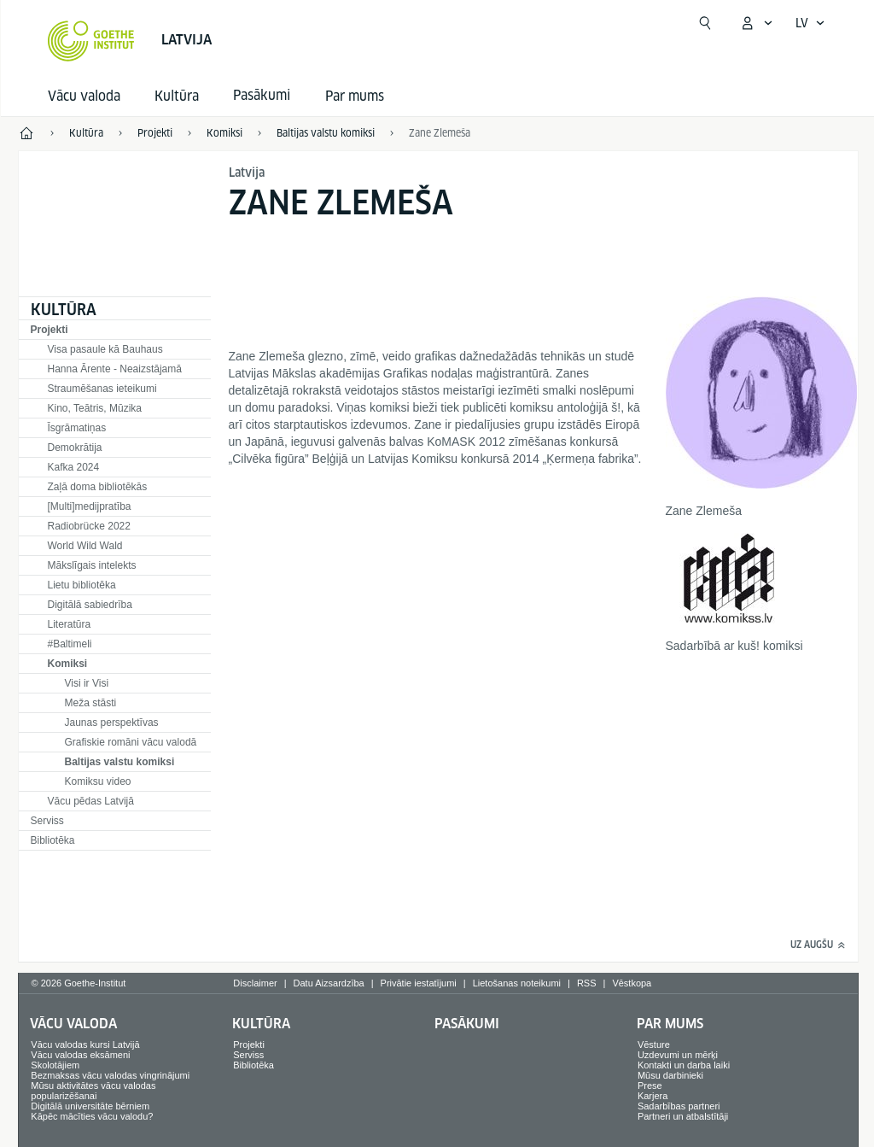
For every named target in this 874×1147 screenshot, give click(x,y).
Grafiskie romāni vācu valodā (131, 742)
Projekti (49, 330)
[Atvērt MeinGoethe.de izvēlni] (756, 23)
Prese (650, 1085)
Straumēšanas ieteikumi (102, 389)
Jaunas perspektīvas (112, 723)
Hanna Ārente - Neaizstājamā (115, 369)
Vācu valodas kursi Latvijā (85, 1044)
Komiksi (68, 664)
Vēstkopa (631, 983)
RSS (587, 983)
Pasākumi (466, 1023)
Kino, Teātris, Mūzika (95, 408)
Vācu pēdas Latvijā (91, 801)
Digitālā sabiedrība (90, 605)
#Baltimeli (70, 644)
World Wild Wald (85, 546)
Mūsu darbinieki (670, 1075)
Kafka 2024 (74, 467)
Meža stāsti (91, 703)
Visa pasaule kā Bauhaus (105, 349)
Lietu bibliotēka (82, 585)
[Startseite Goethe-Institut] (91, 40)
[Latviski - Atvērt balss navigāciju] (810, 23)
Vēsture (654, 1044)
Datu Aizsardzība (329, 983)
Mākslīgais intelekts (92, 565)
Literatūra (69, 624)
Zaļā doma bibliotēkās (98, 487)
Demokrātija (75, 448)
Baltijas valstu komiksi (120, 762)
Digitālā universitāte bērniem (90, 1106)
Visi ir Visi (87, 683)
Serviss (47, 821)
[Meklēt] (705, 23)
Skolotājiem (55, 1065)
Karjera (652, 1096)
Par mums (354, 96)
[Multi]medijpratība (89, 506)
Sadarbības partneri (679, 1106)
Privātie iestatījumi (419, 983)
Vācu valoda (84, 96)
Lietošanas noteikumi (517, 983)
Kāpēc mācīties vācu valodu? (92, 1116)
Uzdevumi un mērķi (678, 1055)
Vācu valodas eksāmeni (80, 1055)
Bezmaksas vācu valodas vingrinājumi (110, 1075)
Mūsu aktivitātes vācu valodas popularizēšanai (93, 1090)
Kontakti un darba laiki (684, 1065)
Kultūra (176, 96)
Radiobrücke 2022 (89, 526)
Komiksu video (98, 781)
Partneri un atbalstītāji (683, 1116)
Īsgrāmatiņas (77, 428)
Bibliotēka (53, 840)
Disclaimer (255, 983)
